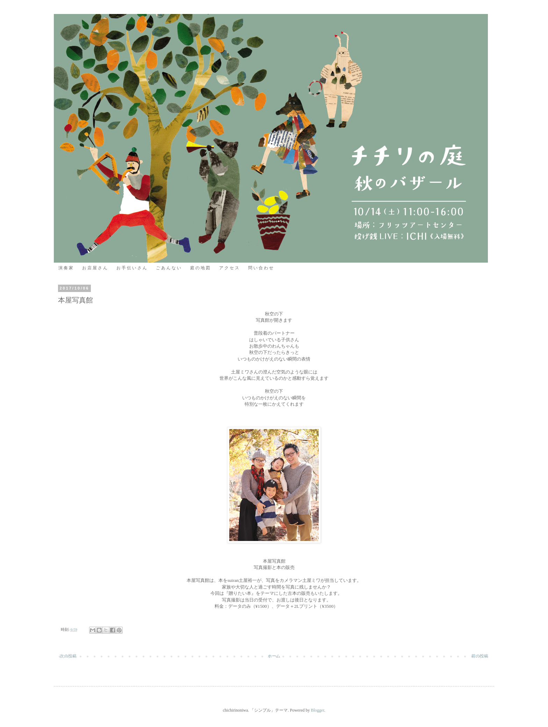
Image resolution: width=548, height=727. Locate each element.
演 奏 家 (65, 267)
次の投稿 (68, 656)
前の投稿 (479, 656)
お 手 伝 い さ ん (131, 267)
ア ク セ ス (229, 267)
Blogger (317, 710)
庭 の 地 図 (200, 267)
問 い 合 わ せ (260, 267)
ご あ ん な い (168, 267)
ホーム (274, 656)
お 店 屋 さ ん (94, 267)
